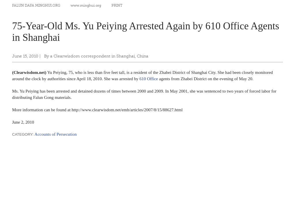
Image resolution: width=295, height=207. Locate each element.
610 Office (148, 78)
